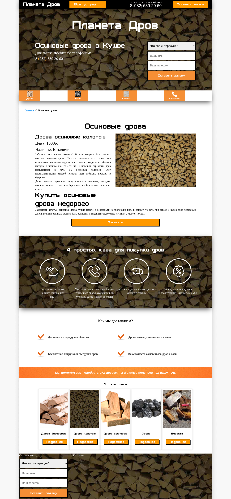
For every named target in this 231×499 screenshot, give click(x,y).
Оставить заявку (190, 4)
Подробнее (55, 442)
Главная (29, 110)
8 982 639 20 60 (146, 5)
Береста (126, 95)
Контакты (174, 95)
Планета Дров (41, 4)
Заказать (115, 222)
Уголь (78, 95)
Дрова (29, 95)
